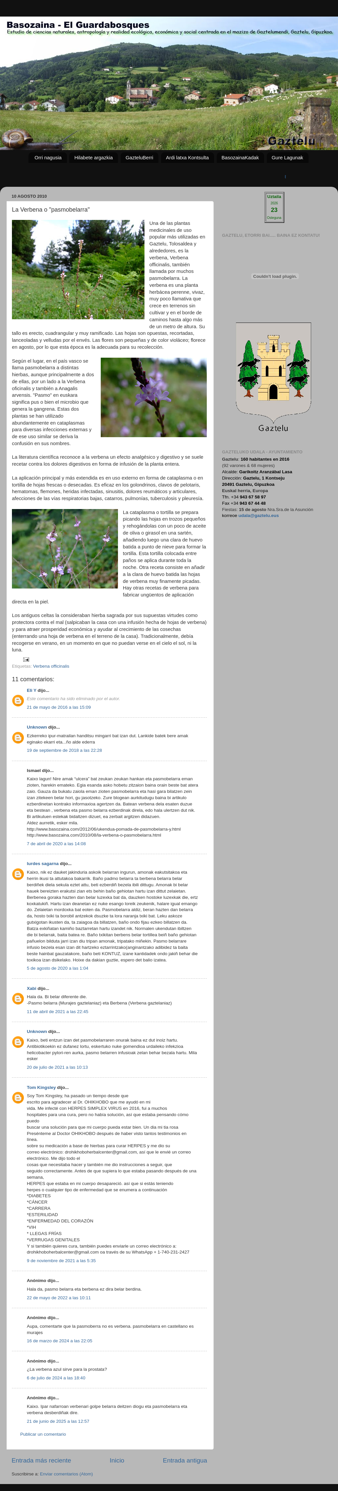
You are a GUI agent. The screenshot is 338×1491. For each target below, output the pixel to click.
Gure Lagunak (287, 157)
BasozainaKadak (240, 157)
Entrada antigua (185, 1460)
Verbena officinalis (51, 666)
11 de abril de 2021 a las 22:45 (57, 1011)
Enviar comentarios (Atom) (66, 1473)
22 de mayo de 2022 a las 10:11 (59, 1297)
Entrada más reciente (41, 1460)
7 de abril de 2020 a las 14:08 (56, 843)
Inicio (117, 1460)
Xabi (31, 988)
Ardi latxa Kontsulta (187, 157)
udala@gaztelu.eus (259, 515)
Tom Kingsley (41, 1087)
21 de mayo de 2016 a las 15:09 (59, 707)
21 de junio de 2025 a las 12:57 (58, 1421)
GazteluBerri (139, 157)
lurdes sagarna (43, 863)
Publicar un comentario (43, 1434)
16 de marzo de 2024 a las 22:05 (59, 1340)
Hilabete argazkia (93, 157)
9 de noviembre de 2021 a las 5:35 (61, 1260)
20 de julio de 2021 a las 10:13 (57, 1067)
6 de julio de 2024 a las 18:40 (56, 1377)
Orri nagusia (48, 157)
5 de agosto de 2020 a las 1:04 (57, 968)
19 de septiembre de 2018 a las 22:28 (64, 750)
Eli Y (31, 690)
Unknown (37, 727)
